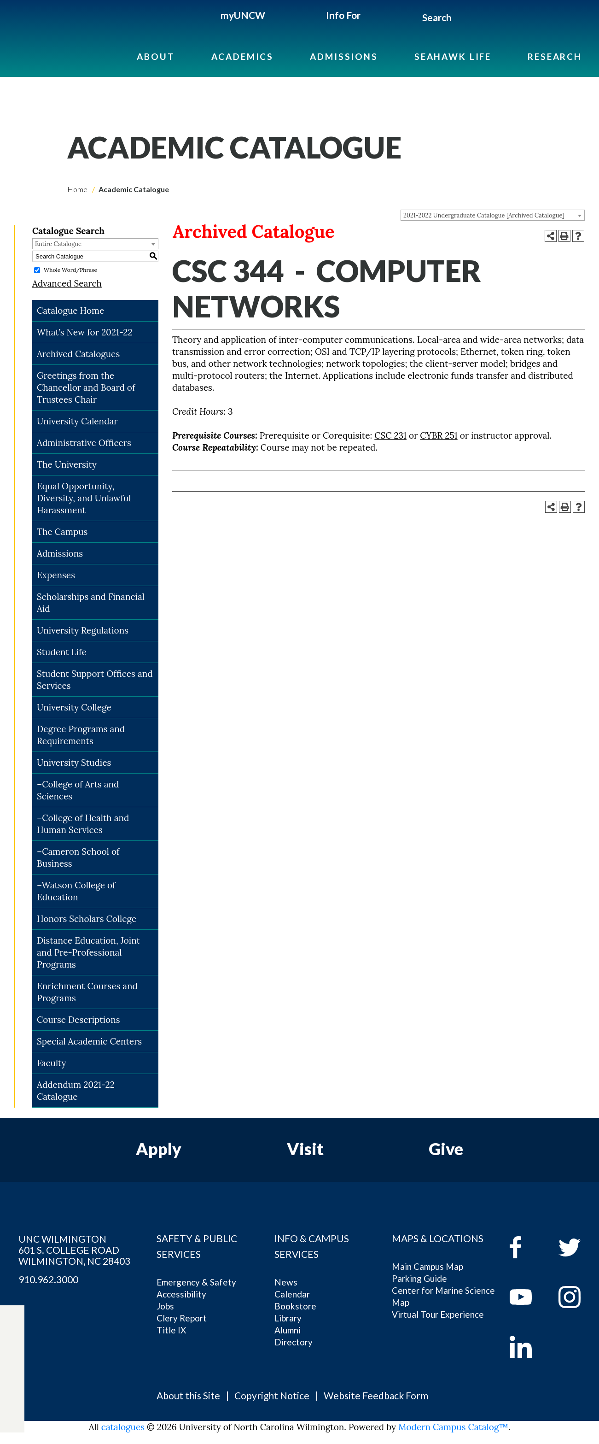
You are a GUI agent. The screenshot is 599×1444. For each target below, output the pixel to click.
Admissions (344, 56)
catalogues (123, 1426)
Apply (158, 1149)
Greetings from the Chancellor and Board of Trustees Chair (86, 387)
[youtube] (527, 1297)
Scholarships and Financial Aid (91, 602)
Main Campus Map (427, 1266)
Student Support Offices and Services (95, 679)
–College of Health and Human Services (83, 823)
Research (555, 56)
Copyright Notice (271, 1395)
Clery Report (182, 1318)
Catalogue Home (70, 310)
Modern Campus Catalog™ (453, 1426)
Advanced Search (67, 283)
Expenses (56, 575)
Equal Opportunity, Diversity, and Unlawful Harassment (84, 498)
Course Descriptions (78, 1019)
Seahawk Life (452, 56)
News (285, 1282)
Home (77, 189)
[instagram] (12, 1391)
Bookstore (295, 1306)
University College (74, 707)
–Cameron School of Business (78, 857)
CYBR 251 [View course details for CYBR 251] (438, 435)
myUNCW (243, 15)
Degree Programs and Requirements (81, 734)
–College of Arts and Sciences (78, 790)
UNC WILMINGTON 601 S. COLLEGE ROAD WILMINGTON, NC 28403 (74, 1250)
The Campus (62, 531)
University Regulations (82, 630)
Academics (242, 56)
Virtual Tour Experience (438, 1314)
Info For (343, 15)
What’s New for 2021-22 (85, 332)
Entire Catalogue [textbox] (58, 244)
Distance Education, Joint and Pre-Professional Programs (88, 952)
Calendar (292, 1294)
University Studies (74, 762)
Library (288, 1318)
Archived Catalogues (78, 353)
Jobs (165, 1306)
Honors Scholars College (86, 918)
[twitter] (12, 1348)
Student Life (62, 651)
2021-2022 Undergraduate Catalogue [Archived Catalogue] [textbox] (483, 215)
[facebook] (527, 1247)
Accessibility (181, 1294)
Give (446, 1149)
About (155, 56)
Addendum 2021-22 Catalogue (76, 1090)
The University (67, 464)
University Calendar (77, 421)
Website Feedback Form (376, 1395)
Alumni (287, 1330)
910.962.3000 (48, 1279)
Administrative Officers (84, 442)
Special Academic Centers (89, 1041)
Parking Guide (419, 1278)
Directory (293, 1342)
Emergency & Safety (196, 1282)
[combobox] (493, 215)
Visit (305, 1149)
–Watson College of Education (76, 891)
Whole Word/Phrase (70, 269)
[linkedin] (527, 1347)
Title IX (171, 1330)
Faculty (51, 1062)
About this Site (188, 1395)
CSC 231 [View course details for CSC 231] (390, 435)
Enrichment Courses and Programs (87, 992)
